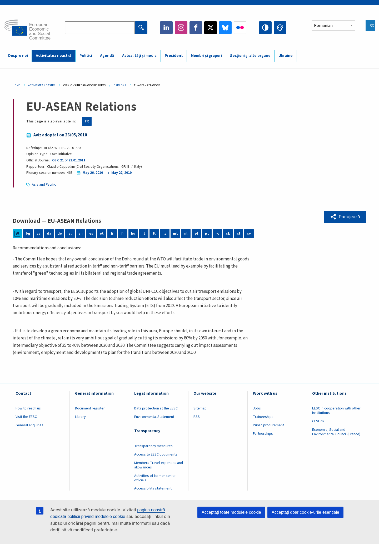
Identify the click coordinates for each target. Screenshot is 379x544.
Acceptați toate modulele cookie (231, 512)
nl (185, 233)
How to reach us (28, 408)
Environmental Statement (154, 416)
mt (175, 233)
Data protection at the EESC (156, 408)
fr (122, 233)
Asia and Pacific (44, 184)
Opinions (119, 85)
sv (249, 233)
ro (217, 233)
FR (87, 121)
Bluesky (225, 27)
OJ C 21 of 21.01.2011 (68, 160)
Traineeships (263, 416)
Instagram (181, 27)
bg (28, 233)
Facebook (196, 27)
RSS (196, 416)
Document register (90, 408)
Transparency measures (153, 446)
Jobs (257, 408)
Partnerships (263, 433)
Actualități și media (139, 55)
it (143, 233)
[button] (345, 217)
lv (164, 233)
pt (207, 233)
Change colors (280, 27)
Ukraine (285, 55)
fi (112, 233)
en (80, 233)
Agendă (107, 55)
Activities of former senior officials (155, 478)
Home (16, 85)
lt (154, 233)
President (174, 55)
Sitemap (200, 408)
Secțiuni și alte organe (250, 55)
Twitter (210, 27)
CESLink (318, 421)
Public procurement (268, 425)
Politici (85, 55)
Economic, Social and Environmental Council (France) (336, 432)
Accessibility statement (153, 488)
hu (133, 233)
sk (228, 233)
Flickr (240, 27)
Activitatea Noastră (41, 85)
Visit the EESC (26, 416)
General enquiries (29, 425)
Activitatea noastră (53, 55)
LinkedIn (166, 27)
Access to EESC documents (155, 454)
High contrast (265, 27)
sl (238, 233)
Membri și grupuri (206, 55)
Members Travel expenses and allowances (158, 465)
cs (38, 233)
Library (80, 416)
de (59, 233)
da (49, 233)
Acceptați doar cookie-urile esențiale (305, 512)
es (91, 233)
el (70, 233)
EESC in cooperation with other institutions (336, 411)
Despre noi (18, 55)
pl (196, 233)
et (102, 233)
